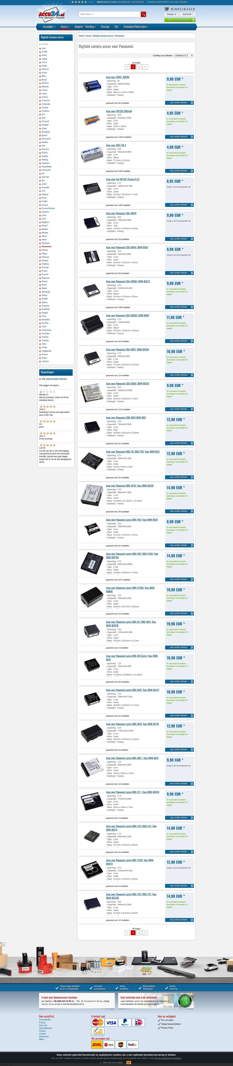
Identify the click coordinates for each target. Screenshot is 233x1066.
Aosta (44, 66)
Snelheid (45, 309)
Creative (45, 111)
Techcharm (46, 330)
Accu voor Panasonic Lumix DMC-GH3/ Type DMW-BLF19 (132, 724)
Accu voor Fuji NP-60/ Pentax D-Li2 (122, 179)
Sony (44, 316)
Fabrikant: (111, 95)
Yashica (45, 361)
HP (43, 173)
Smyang (45, 306)
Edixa (44, 128)
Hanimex (45, 163)
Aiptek (44, 59)
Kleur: (109, 89)
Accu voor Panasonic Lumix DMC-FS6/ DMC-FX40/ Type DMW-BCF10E (132, 555)
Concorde (46, 104)
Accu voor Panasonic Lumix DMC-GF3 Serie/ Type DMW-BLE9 (132, 657)
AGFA (44, 55)
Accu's (65, 26)
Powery (45, 260)
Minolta (45, 233)
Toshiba (45, 337)
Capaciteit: (112, 84)
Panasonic (47, 246)
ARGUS (45, 69)
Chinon (45, 97)
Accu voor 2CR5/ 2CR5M (117, 77)
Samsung (46, 292)
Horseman (46, 170)
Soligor (45, 313)
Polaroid (45, 257)
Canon (44, 90)
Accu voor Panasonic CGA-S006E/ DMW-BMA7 (127, 315)
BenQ (44, 80)
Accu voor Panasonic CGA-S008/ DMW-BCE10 (127, 383)
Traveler (45, 340)
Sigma (44, 302)
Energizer (46, 132)
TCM (44, 327)
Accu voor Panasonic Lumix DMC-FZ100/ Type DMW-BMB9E (130, 589)
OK (128, 1062)
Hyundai (45, 177)
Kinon (44, 198)
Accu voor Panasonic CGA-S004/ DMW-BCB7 (127, 247)
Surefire (45, 323)
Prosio (44, 271)
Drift (43, 118)
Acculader (49, 26)
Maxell (44, 226)
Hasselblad (46, 166)
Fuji (43, 146)
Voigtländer (47, 351)
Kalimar (45, 194)
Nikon (44, 239)
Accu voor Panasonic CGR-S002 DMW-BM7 (126, 417)
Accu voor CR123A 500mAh (119, 111)
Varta (44, 344)
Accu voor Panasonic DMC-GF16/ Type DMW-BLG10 (130, 486)
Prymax (45, 274)
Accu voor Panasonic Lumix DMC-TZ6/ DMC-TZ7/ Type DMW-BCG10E (131, 896)
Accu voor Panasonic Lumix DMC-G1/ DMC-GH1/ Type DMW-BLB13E (131, 623)
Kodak (44, 201)
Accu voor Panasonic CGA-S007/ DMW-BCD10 (127, 349)
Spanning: (111, 81)
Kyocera (45, 212)
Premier (45, 267)
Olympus (45, 243)
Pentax (45, 250)
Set (116, 26)
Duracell (45, 121)
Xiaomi (45, 354)
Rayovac (45, 278)
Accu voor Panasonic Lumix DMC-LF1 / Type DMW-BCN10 (132, 792)
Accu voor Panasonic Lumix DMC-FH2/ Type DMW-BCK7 (132, 520)
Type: (109, 87)
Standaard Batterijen (136, 26)
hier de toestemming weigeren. (168, 1058)
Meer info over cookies (113, 1062)
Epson (44, 135)
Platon (44, 253)
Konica (45, 205)
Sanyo (44, 295)
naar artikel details (178, 102)
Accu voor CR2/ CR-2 (116, 145)
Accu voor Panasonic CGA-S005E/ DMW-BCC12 (128, 281)
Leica (44, 215)
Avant (44, 73)
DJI (43, 114)
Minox (44, 236)
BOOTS (45, 83)
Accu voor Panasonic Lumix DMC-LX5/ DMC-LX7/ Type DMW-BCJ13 (131, 828)
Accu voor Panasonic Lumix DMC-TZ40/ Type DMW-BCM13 (130, 862)
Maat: (109, 92)
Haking (45, 160)
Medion (45, 229)
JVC (43, 191)
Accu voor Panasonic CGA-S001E (121, 213)
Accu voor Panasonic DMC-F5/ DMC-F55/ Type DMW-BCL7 (133, 451)
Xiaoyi (44, 358)
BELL (44, 76)
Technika (45, 333)
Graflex (45, 156)
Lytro (44, 219)
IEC (43, 180)
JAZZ (44, 184)
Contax (45, 107)
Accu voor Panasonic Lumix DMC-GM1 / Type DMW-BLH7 (132, 758)
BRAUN (45, 87)
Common (46, 100)
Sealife (45, 299)
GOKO (45, 152)
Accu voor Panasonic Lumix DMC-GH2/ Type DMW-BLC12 (132, 690)
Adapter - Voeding (85, 26)
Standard (46, 319)
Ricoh (44, 285)
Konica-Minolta (48, 208)
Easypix (45, 125)
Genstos (45, 149)
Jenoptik (45, 187)
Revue (44, 281)
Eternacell (46, 139)
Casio (44, 93)
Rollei (44, 288)
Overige (105, 26)
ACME (44, 52)
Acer (44, 48)
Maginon (45, 222)
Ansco (44, 62)
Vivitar (44, 347)
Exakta (45, 142)
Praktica (45, 264)
